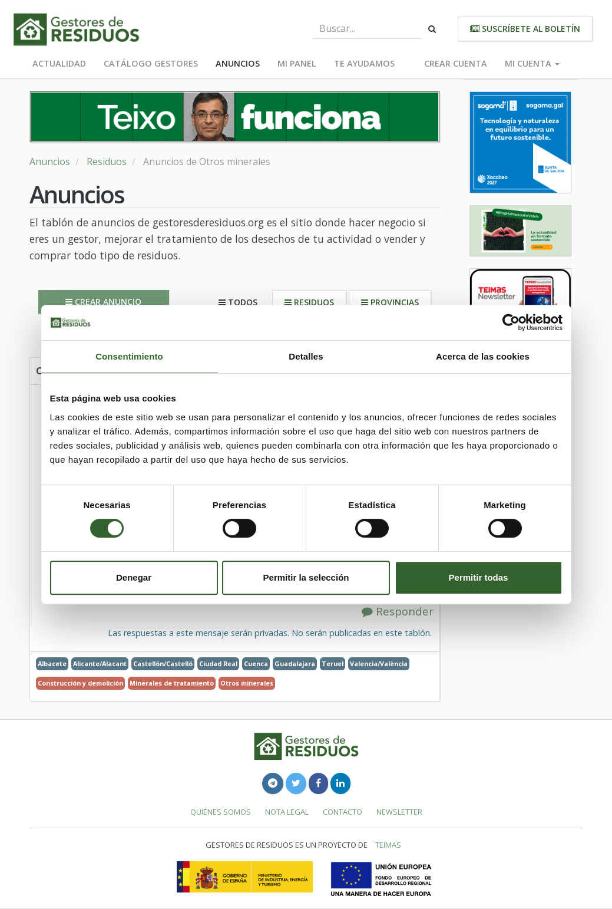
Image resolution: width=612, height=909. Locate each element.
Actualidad (59, 63)
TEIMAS (388, 844)
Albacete (52, 663)
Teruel (332, 663)
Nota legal (287, 811)
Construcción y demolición (80, 683)
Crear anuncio (103, 301)
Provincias (390, 302)
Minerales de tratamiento (172, 683)
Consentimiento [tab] (129, 356)
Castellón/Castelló (163, 663)
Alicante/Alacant (100, 663)
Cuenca (256, 663)
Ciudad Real (218, 663)
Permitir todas (478, 577)
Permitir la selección (306, 577)
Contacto (342, 811)
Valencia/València (379, 663)
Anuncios (238, 63)
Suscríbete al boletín (525, 28)
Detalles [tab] (306, 356)
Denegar (133, 577)
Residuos (107, 161)
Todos (238, 302)
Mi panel (296, 63)
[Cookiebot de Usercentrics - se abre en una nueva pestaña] (511, 322)
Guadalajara (294, 663)
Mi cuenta (532, 63)
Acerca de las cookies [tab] (483, 356)
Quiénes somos (220, 811)
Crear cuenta (455, 63)
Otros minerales (246, 683)
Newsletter (399, 811)
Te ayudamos (364, 63)
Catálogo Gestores (151, 63)
